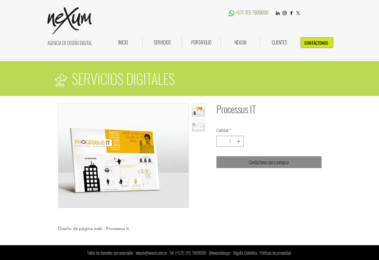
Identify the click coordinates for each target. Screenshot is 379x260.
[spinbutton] (230, 141)
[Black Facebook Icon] (291, 13)
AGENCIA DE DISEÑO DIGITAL (69, 43)
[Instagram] (284, 13)
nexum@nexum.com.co (151, 253)
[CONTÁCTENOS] (317, 42)
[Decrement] (221, 141)
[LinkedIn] (277, 13)
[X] (298, 13)
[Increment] (239, 141)
